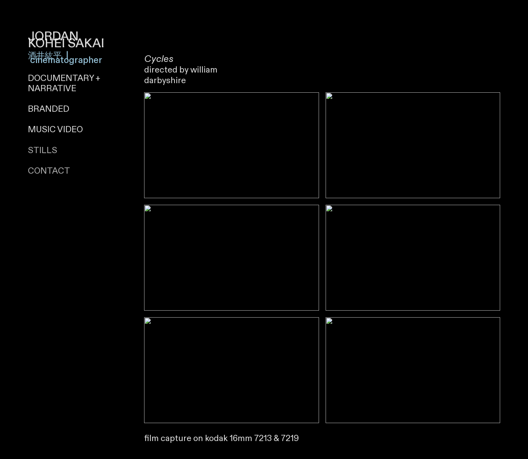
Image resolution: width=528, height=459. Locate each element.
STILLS (42, 150)
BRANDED (48, 109)
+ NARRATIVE (64, 83)
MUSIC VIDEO (55, 129)
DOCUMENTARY (61, 78)
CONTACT (49, 171)
